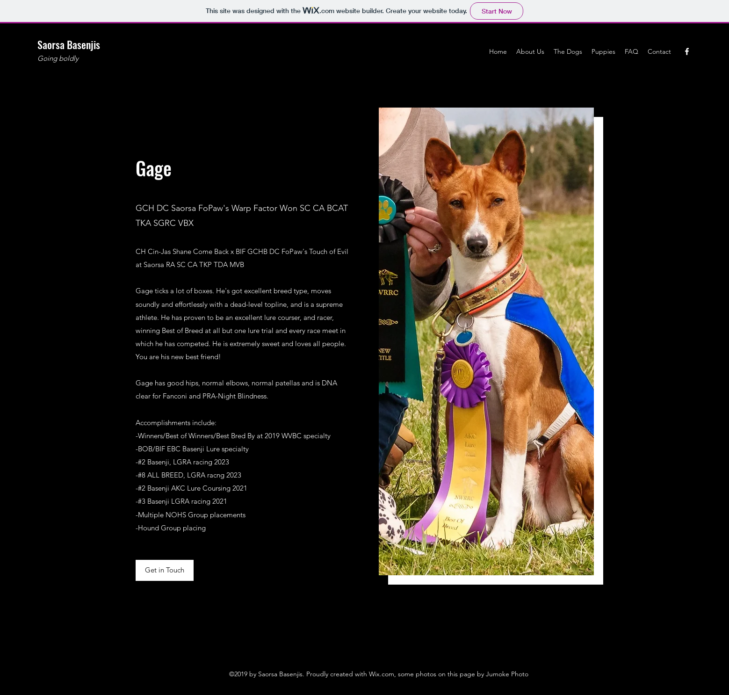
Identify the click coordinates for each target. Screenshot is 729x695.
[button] (165, 570)
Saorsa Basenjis (68, 44)
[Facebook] (687, 51)
